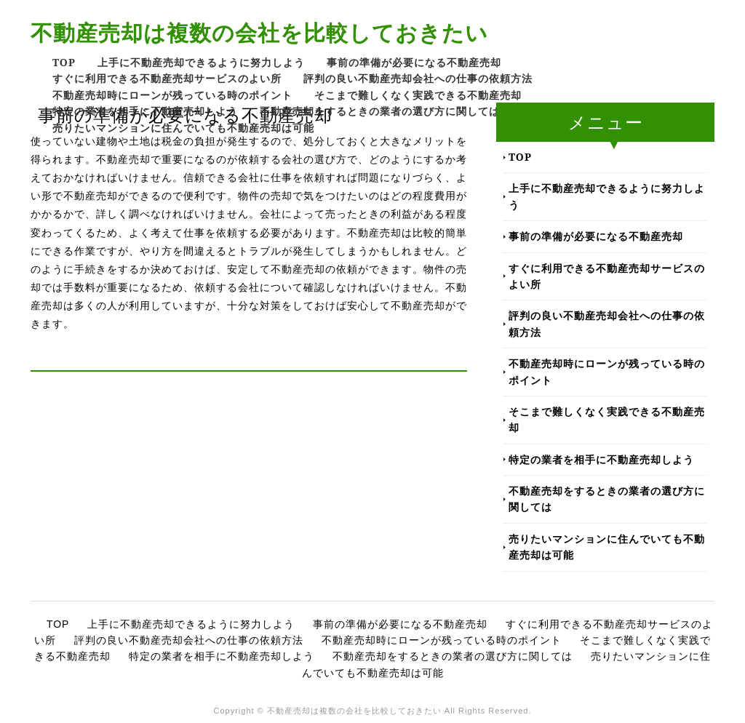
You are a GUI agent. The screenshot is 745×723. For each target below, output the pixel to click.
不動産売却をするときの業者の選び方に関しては (380, 111)
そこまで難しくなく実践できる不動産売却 (418, 95)
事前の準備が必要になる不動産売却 (414, 62)
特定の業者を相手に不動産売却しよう (145, 111)
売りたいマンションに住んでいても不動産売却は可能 (183, 128)
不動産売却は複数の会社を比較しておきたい (259, 32)
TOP (64, 62)
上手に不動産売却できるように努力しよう (201, 62)
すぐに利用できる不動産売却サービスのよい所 (167, 78)
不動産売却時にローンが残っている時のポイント (172, 95)
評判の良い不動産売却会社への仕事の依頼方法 (418, 78)
